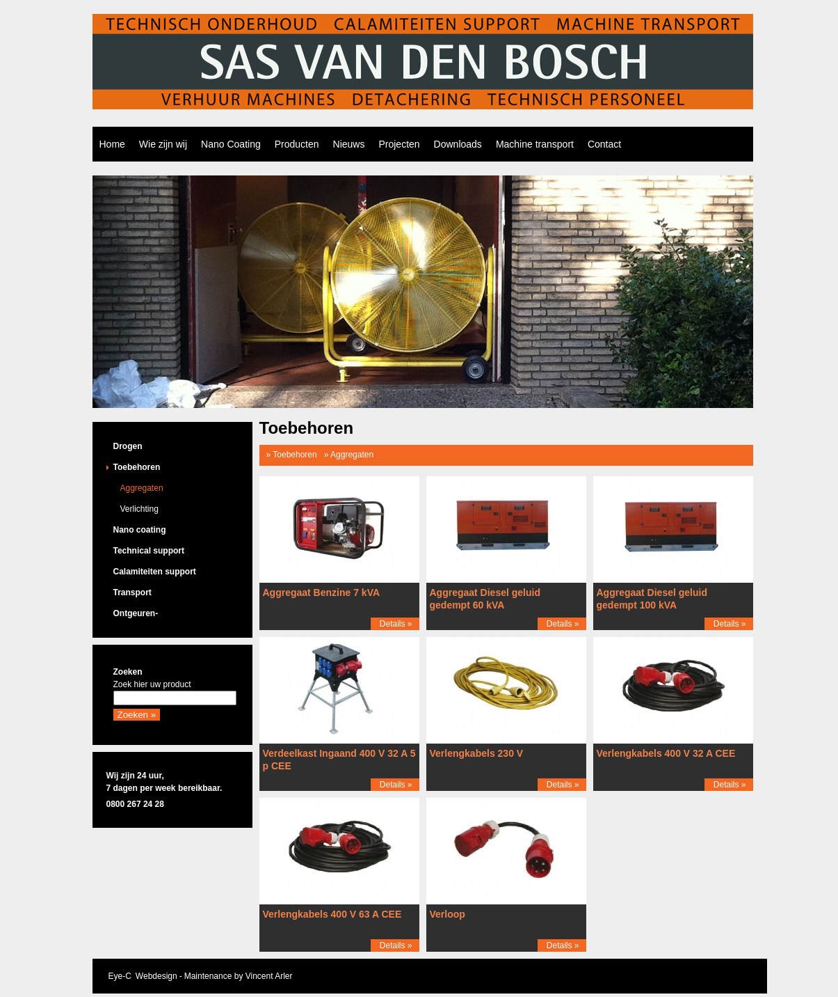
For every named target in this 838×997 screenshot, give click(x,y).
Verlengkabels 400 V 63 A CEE (332, 914)
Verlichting (139, 509)
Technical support (148, 551)
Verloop (447, 914)
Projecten (398, 144)
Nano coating (139, 530)
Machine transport (535, 144)
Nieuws (349, 144)
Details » (396, 624)
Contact (604, 144)
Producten (297, 144)
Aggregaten (141, 488)
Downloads (458, 144)
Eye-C (119, 976)
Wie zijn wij (163, 144)
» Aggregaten (348, 455)
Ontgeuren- (136, 613)
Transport (132, 592)
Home (112, 144)
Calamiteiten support (154, 571)
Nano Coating (231, 144)
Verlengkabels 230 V (477, 753)
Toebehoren (137, 467)
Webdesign (156, 976)
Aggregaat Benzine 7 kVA (321, 592)
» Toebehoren (291, 455)
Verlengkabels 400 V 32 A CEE (666, 753)
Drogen (128, 446)
